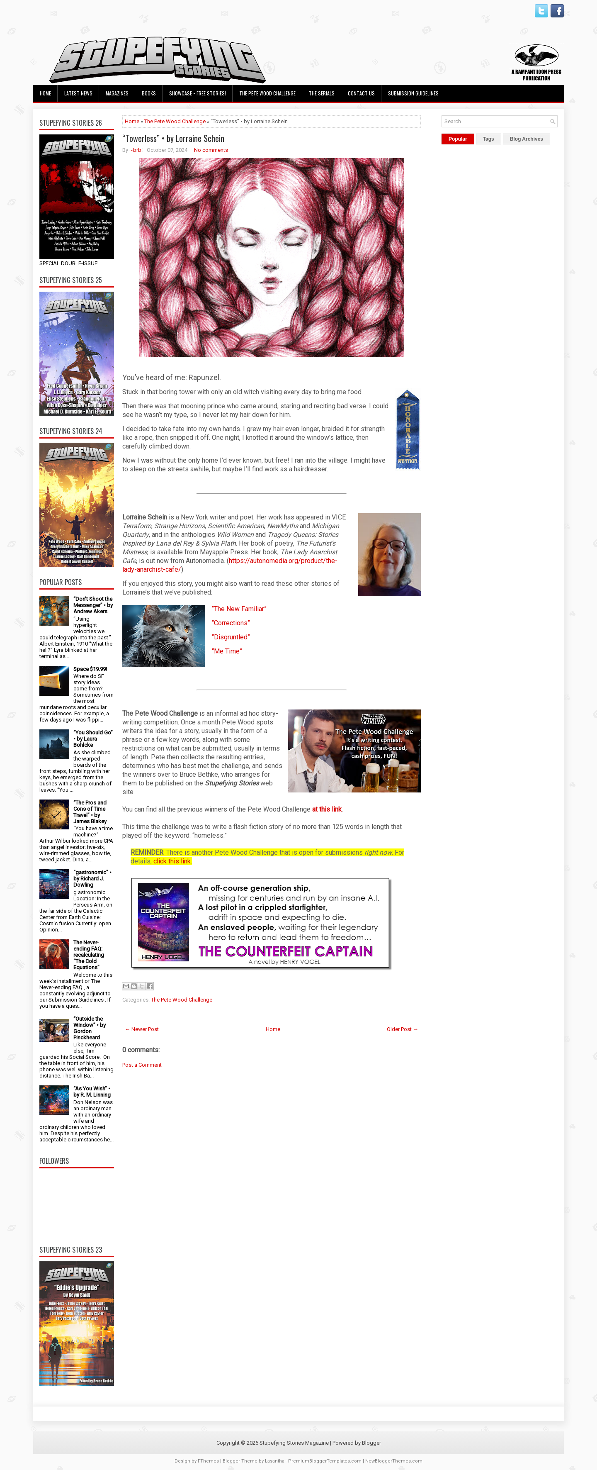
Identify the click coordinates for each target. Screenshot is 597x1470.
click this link (172, 861)
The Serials (322, 93)
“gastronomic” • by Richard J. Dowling (92, 878)
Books (149, 93)
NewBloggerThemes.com (393, 1461)
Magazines (117, 93)
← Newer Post (142, 1029)
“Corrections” (231, 623)
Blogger (371, 1443)
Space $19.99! (90, 669)
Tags (488, 139)
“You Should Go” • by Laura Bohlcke (93, 738)
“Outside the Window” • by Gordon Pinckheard (89, 1028)
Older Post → (402, 1029)
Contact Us (361, 93)
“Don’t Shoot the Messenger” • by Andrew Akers (93, 605)
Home (45, 93)
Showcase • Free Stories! (197, 93)
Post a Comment (142, 1065)
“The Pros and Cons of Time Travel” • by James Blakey (90, 812)
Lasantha (274, 1461)
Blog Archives (526, 139)
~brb (135, 150)
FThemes (208, 1461)
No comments (211, 150)
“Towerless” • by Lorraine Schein (173, 138)
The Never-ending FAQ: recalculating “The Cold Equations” (88, 954)
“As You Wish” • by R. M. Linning (92, 1091)
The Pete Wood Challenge (267, 93)
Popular (458, 139)
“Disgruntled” (231, 637)
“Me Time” (227, 651)
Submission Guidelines (413, 93)
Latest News (78, 93)
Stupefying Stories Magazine (294, 1443)
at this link (327, 809)
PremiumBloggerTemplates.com (325, 1461)
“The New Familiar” (239, 609)
